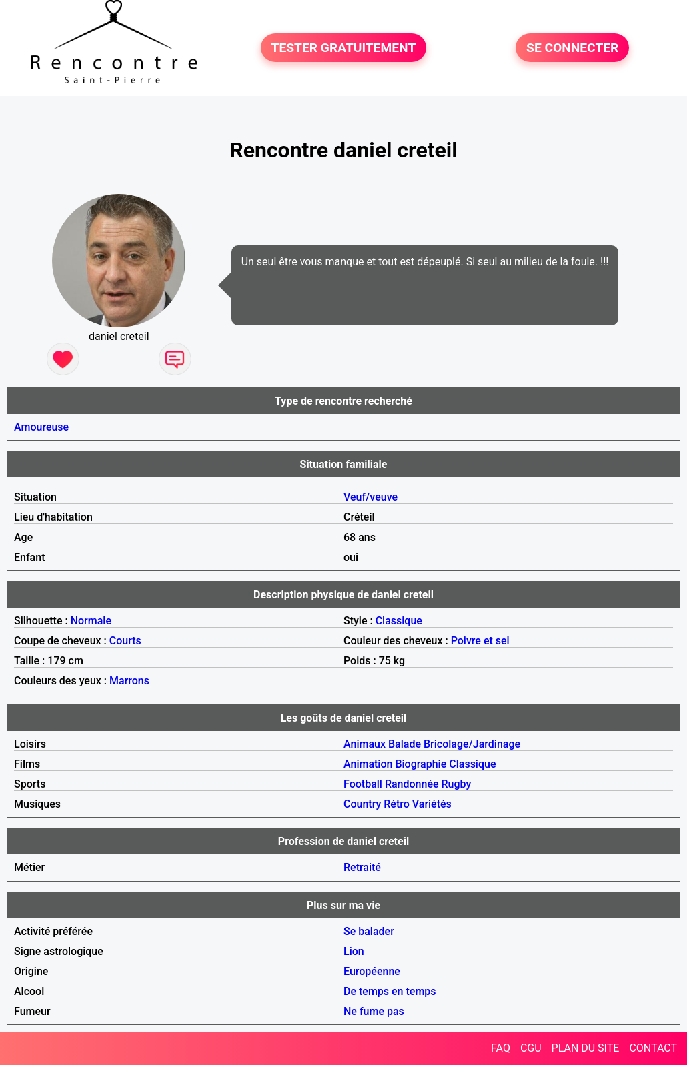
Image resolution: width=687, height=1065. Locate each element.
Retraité (362, 867)
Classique (399, 620)
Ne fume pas (374, 1011)
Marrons (129, 680)
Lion (354, 951)
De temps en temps (390, 991)
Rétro (397, 804)
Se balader (369, 931)
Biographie (420, 764)
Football (363, 784)
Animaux (365, 744)
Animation (368, 764)
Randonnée (412, 784)
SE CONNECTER (572, 47)
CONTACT (653, 1048)
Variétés (432, 804)
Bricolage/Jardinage (472, 744)
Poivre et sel (480, 640)
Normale (91, 620)
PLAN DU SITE (586, 1048)
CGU (531, 1048)
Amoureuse (41, 427)
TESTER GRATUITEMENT (343, 47)
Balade (404, 744)
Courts (125, 640)
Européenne (372, 971)
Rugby (457, 784)
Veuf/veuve (371, 497)
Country (362, 804)
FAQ (500, 1048)
